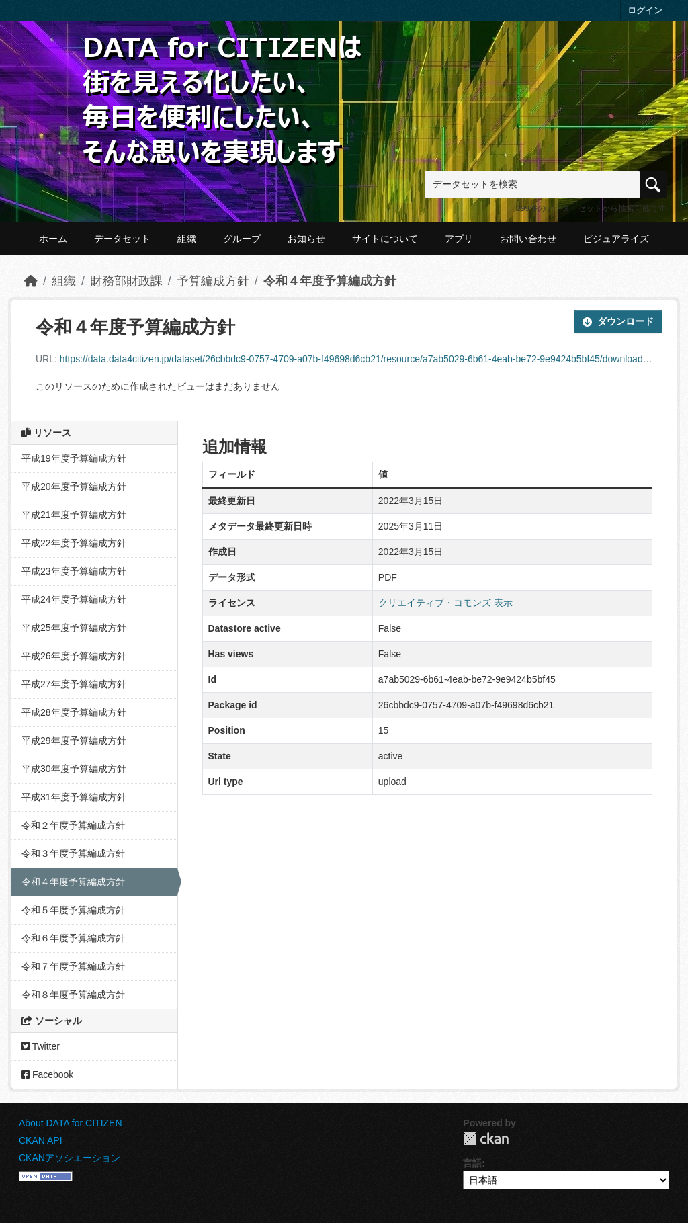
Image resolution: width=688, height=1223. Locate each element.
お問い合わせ (528, 238)
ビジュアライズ (616, 238)
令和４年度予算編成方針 (329, 281)
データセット (122, 238)
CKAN (486, 1139)
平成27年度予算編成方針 (74, 684)
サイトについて (385, 238)
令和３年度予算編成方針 (73, 853)
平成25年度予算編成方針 (74, 627)
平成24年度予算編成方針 (74, 599)
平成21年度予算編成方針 (74, 514)
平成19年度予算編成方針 (74, 458)
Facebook (47, 1074)
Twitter (41, 1046)
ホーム (53, 238)
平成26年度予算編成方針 (74, 655)
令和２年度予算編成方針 (73, 825)
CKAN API (40, 1140)
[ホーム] (31, 281)
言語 (472, 1163)
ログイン (645, 10)
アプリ (459, 238)
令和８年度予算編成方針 (73, 994)
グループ (242, 238)
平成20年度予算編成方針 (74, 486)
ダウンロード (618, 321)
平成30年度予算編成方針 (74, 768)
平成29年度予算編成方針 (74, 740)
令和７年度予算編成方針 (73, 966)
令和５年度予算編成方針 (73, 909)
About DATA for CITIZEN (70, 1122)
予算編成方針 (213, 281)
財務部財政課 (126, 281)
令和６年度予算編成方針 (73, 938)
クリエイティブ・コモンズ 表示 (445, 602)
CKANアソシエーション (69, 1157)
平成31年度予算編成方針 (74, 797)
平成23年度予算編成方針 (74, 571)
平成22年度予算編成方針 (74, 543)
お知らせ (306, 238)
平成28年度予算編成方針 (74, 712)
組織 (186, 238)
